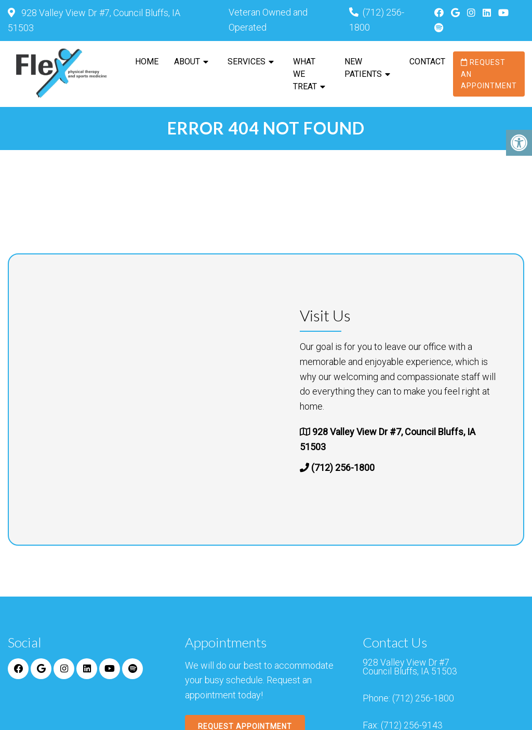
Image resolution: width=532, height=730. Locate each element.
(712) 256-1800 (343, 468)
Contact (427, 61)
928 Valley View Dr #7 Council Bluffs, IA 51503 (410, 668)
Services (246, 61)
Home (146, 61)
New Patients (363, 68)
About (187, 61)
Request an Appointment (489, 74)
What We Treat (305, 74)
